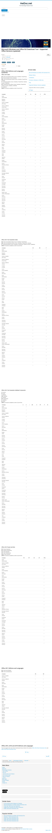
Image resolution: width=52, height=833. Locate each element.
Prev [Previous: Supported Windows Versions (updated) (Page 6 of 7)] (27, 752)
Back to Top (48, 830)
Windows (9, 62)
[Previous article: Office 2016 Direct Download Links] (4, 756)
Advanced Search (5, 11)
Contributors (31, 77)
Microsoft (8, 57)
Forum (3, 781)
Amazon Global (5, 780)
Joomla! (3, 829)
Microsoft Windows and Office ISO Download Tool (39, 72)
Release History (32, 75)
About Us (4, 768)
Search (4, 10)
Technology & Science (6, 770)
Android (4, 777)
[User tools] (49, 55)
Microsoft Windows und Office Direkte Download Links (15, 804)
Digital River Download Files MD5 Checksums (13, 807)
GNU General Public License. (26, 829)
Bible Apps (4, 779)
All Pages (31, 90)
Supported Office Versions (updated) (36, 87)
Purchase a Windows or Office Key (36, 80)
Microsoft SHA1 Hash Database (8, 773)
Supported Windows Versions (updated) (37, 85)
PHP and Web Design (6, 775)
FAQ (30, 82)
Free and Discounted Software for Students (13, 803)
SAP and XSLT (5, 771)
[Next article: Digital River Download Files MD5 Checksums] (48, 756)
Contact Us (4, 782)
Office (13, 62)
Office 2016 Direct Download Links (8, 749)
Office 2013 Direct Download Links (39, 748)
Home (3, 767)
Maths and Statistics (6, 776)
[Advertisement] (26, 29)
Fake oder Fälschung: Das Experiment (12, 806)
